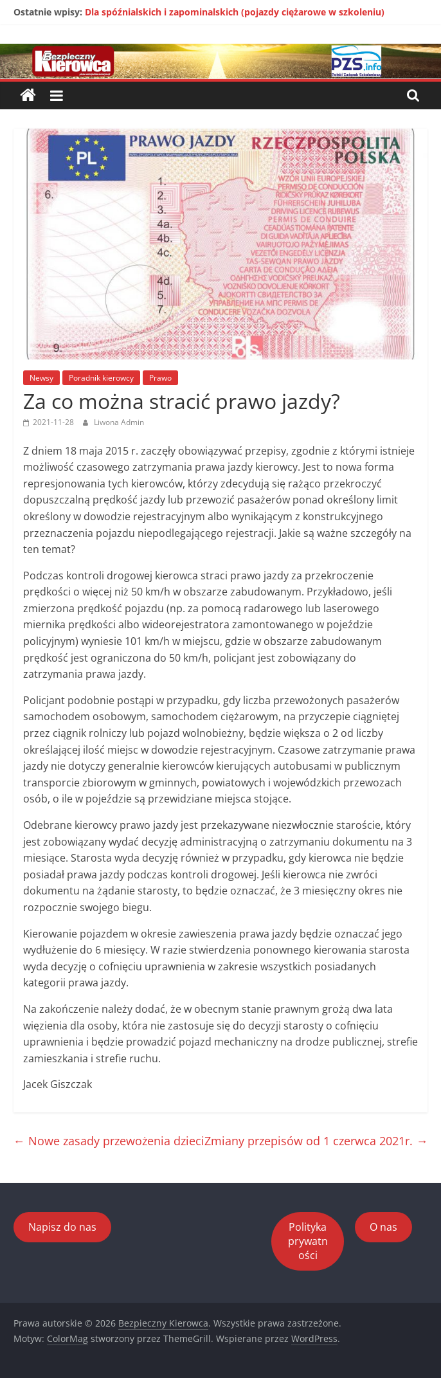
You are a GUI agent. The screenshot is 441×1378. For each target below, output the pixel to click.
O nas (383, 1227)
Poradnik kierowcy (101, 377)
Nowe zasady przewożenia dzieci (109, 1140)
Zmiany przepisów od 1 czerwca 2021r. (316, 1140)
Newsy (41, 377)
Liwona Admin (119, 422)
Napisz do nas (62, 1227)
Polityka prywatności (308, 1241)
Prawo (160, 377)
